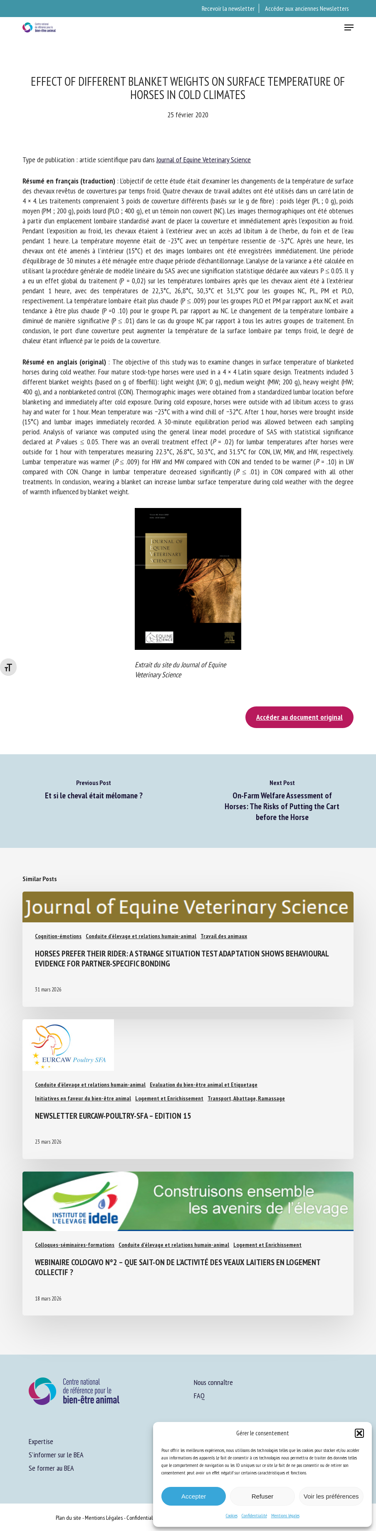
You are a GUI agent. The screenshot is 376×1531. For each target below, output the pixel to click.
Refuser (263, 1496)
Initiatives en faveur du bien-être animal (83, 1098)
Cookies (231, 1515)
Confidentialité (254, 1515)
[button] (359, 1433)
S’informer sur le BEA (56, 1454)
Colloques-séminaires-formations (74, 1245)
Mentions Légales (104, 1517)
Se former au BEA (51, 1468)
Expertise (41, 1441)
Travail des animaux (223, 936)
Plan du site (68, 1517)
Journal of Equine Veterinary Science (203, 159)
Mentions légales (285, 1515)
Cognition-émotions (58, 936)
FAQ (199, 1395)
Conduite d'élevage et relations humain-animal (141, 936)
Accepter (193, 1496)
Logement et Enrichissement (169, 1098)
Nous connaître (213, 1382)
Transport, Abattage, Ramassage (246, 1098)
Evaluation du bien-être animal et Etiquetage (203, 1084)
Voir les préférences (331, 1496)
